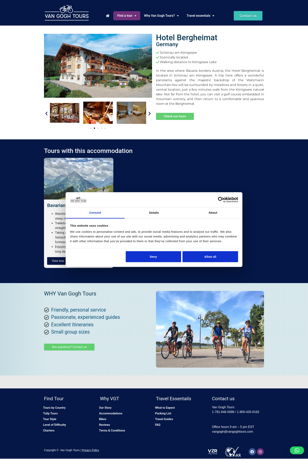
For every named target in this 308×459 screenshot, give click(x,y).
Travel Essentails (173, 398)
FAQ (159, 428)
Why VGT (109, 398)
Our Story (106, 408)
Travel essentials (200, 15)
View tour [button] (58, 261)
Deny (153, 256)
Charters (50, 434)
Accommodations (112, 415)
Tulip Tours (52, 415)
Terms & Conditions (114, 434)
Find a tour (126, 15)
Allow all (210, 256)
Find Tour (54, 398)
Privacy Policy (90, 450)
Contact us (223, 398)
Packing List (164, 415)
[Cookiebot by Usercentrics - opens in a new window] (221, 200)
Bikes (104, 421)
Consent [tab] (95, 212)
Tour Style (51, 421)
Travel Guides (165, 421)
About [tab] (213, 212)
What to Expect (166, 408)
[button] (46, 113)
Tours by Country (56, 408)
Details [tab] (154, 212)
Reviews (106, 428)
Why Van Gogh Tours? (161, 15)
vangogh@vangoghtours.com (232, 431)
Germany (167, 44)
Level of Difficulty (56, 428)
